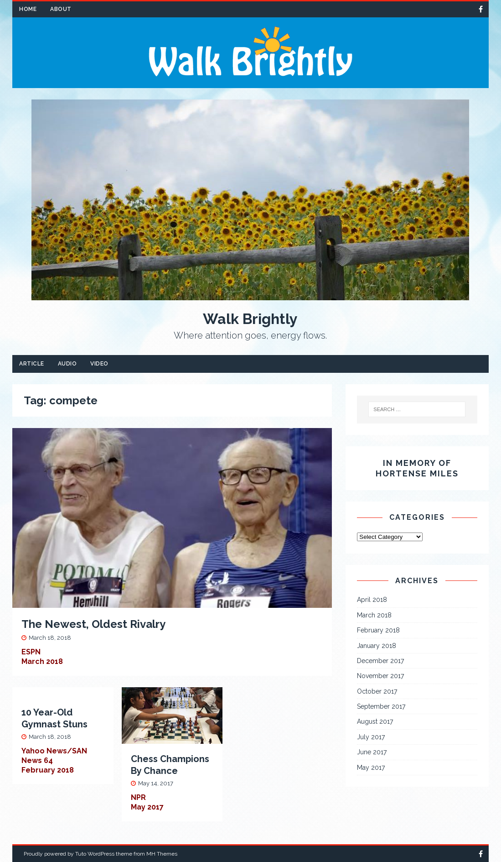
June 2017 (372, 752)
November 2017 (380, 675)
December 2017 (380, 660)
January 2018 (376, 645)
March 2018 (374, 615)
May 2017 (371, 767)
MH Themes (161, 854)
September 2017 (381, 706)
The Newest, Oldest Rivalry (93, 624)
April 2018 (372, 599)
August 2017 (375, 721)
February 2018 (378, 630)
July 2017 (371, 737)
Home (27, 9)
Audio (67, 363)
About (61, 9)
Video (99, 363)
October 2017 (377, 691)
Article (31, 363)
